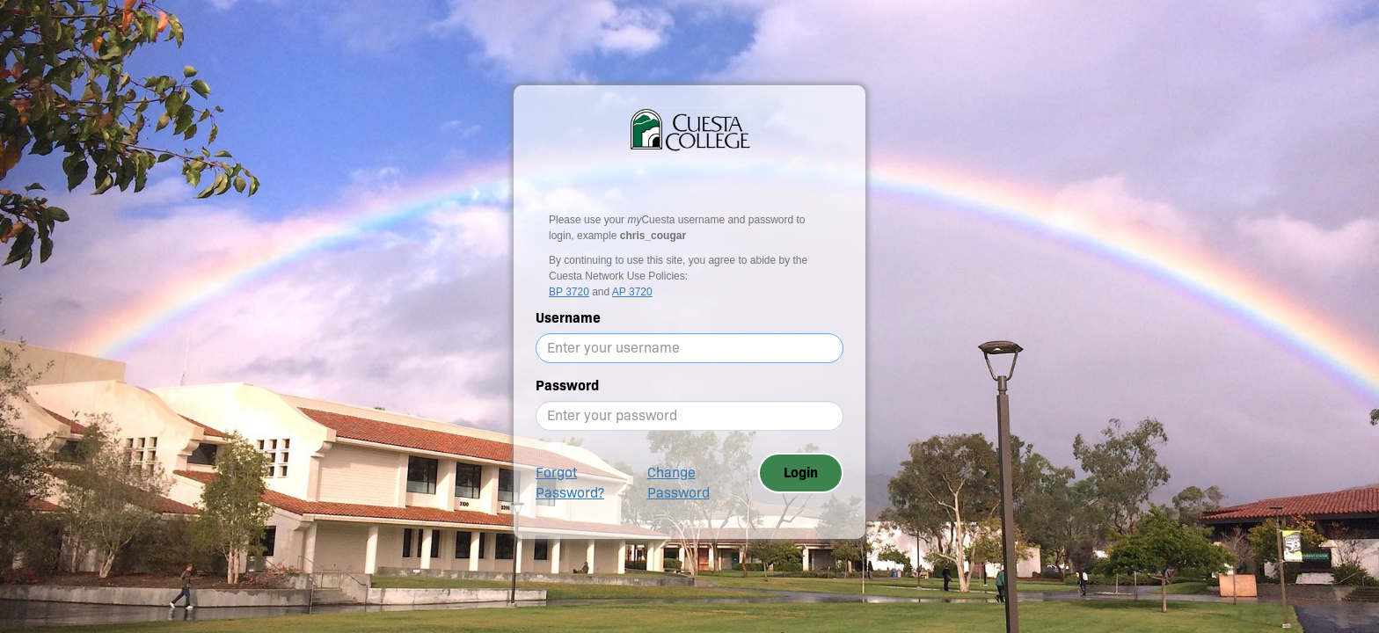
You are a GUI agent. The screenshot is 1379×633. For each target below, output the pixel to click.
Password (567, 385)
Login (801, 472)
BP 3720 (569, 292)
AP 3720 (632, 292)
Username (568, 317)
